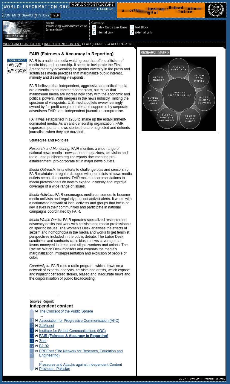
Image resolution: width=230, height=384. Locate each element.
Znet (42, 341)
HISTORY (43, 15)
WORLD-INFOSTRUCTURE (22, 44)
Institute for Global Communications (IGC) (72, 331)
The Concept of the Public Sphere (66, 311)
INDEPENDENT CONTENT (62, 44)
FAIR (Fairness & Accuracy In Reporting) (73, 336)
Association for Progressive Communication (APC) (79, 321)
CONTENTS (12, 15)
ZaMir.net (46, 326)
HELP (55, 15)
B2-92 (44, 346)
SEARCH (28, 15)
